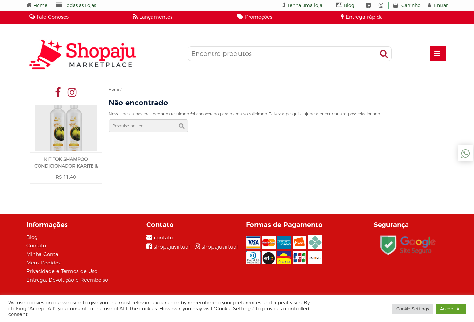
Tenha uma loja (304, 5)
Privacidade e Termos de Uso (61, 271)
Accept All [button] (451, 308)
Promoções (254, 17)
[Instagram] (216, 247)
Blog (349, 5)
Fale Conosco (49, 17)
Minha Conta (42, 254)
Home (40, 5)
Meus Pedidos (43, 263)
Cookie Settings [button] (412, 308)
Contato (36, 245)
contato (163, 237)
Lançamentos (152, 17)
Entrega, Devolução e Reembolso (67, 280)
